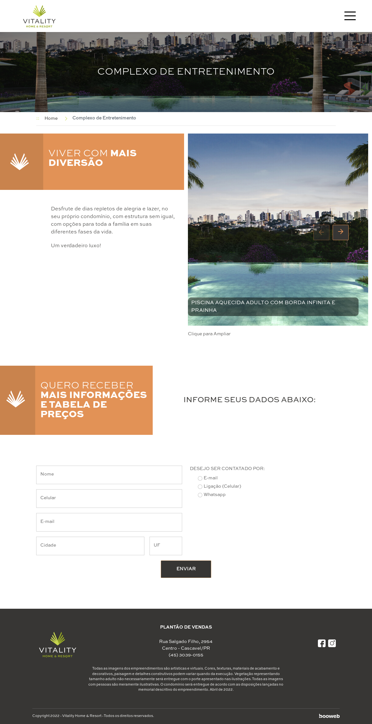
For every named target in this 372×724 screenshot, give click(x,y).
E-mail (211, 478)
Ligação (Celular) (222, 486)
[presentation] (321, 232)
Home (51, 118)
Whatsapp (215, 494)
